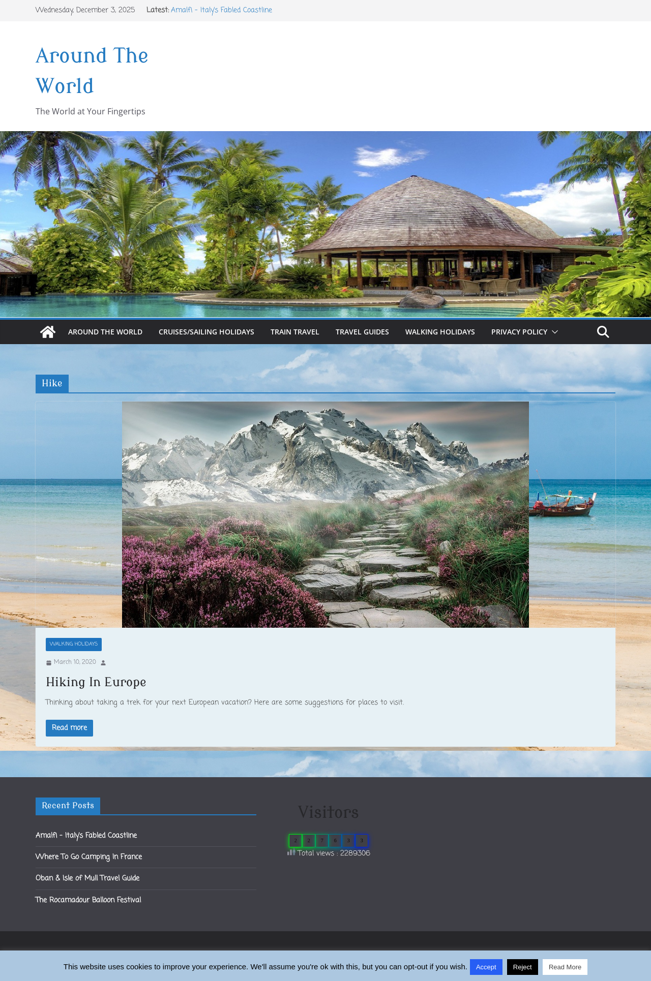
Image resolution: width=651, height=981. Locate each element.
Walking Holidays (440, 331)
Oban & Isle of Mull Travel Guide (87, 878)
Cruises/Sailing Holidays (206, 331)
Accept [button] (486, 967)
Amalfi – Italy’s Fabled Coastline (221, 10)
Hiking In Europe (96, 682)
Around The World (105, 331)
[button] (552, 332)
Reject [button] (522, 967)
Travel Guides (362, 331)
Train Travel (295, 331)
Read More (565, 967)
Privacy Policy (519, 331)
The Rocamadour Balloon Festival (88, 900)
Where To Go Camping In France (89, 857)
